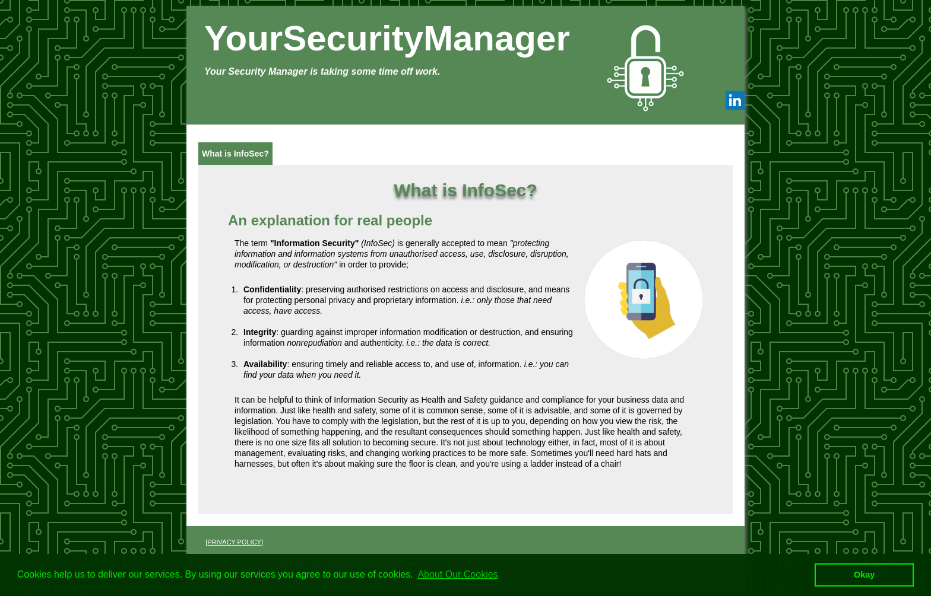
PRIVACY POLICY (234, 542)
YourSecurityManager (387, 38)
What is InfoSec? (235, 153)
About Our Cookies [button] (457, 574)
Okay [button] (864, 574)
